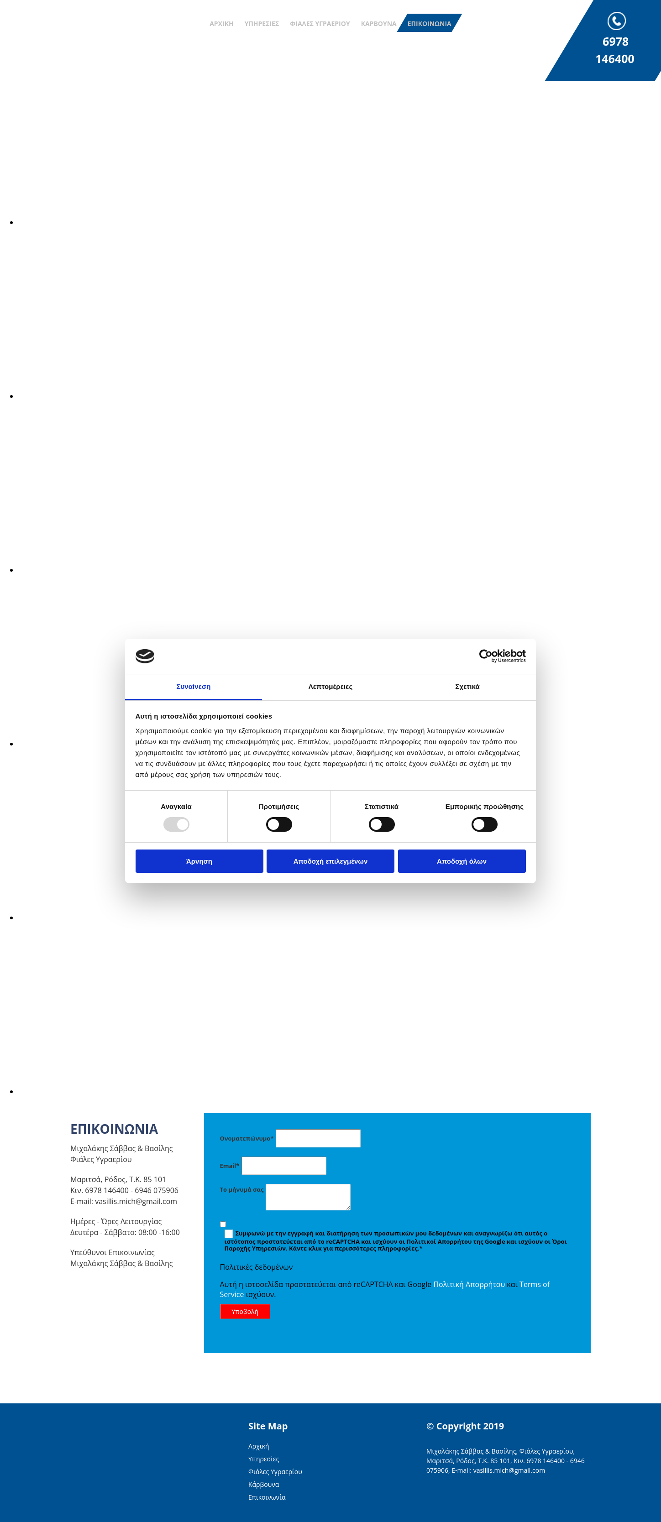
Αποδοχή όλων (462, 861)
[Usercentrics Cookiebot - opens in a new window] (486, 656)
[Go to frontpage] (55, 35)
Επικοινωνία (429, 23)
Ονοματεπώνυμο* (247, 1138)
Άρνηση (199, 861)
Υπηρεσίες (262, 23)
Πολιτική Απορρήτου (469, 1284)
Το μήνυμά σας (242, 1189)
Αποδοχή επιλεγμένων (331, 861)
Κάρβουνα (379, 23)
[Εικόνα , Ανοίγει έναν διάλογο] (292, 222)
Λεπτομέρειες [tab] (331, 686)
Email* (230, 1166)
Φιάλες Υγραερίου (320, 23)
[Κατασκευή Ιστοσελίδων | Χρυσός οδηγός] (433, 1496)
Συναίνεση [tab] (193, 686)
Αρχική (221, 23)
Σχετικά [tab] (467, 686)
